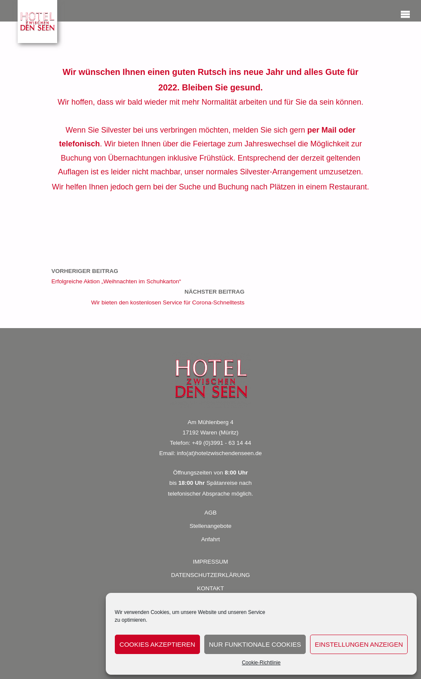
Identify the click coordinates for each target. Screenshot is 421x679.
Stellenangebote (211, 526)
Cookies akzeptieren (157, 644)
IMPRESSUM (210, 561)
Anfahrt (210, 539)
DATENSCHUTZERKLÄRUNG (210, 575)
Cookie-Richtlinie (261, 663)
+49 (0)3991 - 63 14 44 (221, 443)
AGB (210, 512)
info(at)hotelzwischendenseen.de (219, 453)
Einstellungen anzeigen (359, 644)
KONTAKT (210, 588)
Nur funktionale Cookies (255, 644)
